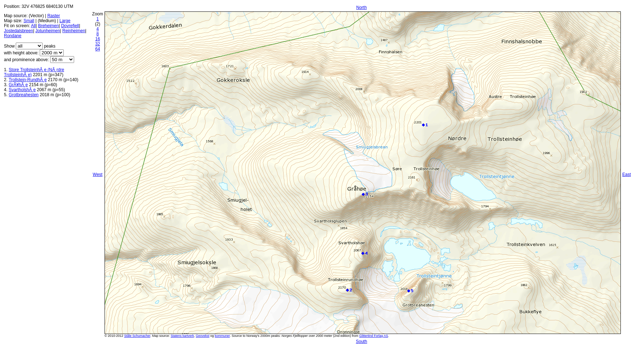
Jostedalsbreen (18, 30)
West (97, 174)
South (361, 341)
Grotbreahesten (23, 94)
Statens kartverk (182, 336)
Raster (53, 15)
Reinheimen (73, 30)
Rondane (12, 35)
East (626, 174)
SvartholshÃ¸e (22, 89)
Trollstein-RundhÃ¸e (28, 79)
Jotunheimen (47, 30)
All (33, 25)
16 (97, 38)
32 (97, 43)
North (361, 7)
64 (97, 48)
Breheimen (48, 25)
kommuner (222, 336)
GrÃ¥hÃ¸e (18, 84)
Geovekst (202, 336)
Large (65, 20)
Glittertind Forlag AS (373, 336)
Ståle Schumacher (137, 336)
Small (29, 20)
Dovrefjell (70, 25)
